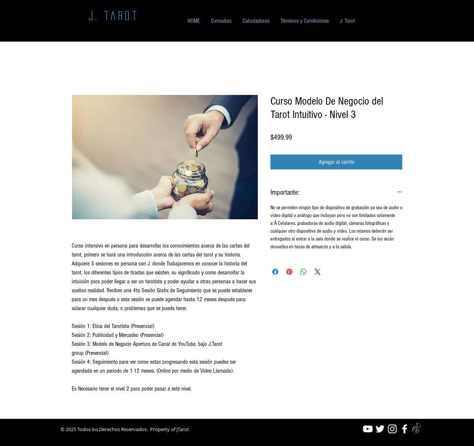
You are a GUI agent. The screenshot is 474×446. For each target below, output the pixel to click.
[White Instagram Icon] (392, 429)
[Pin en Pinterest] (289, 271)
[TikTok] (417, 429)
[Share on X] (317, 271)
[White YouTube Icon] (368, 429)
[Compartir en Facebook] (275, 271)
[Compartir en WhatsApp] (303, 271)
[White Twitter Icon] (380, 429)
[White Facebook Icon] (404, 429)
